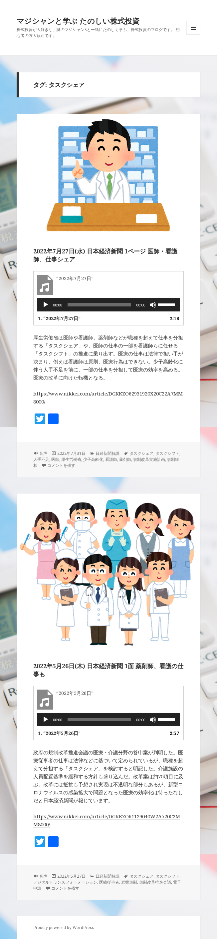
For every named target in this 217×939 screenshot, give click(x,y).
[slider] (99, 304)
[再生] (45, 304)
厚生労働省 (71, 459)
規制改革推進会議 (155, 882)
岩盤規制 (129, 882)
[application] (108, 304)
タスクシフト (167, 453)
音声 (43, 453)
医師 (55, 459)
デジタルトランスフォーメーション (65, 882)
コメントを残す (61, 465)
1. (59, 318)
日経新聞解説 (107, 453)
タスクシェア (141, 453)
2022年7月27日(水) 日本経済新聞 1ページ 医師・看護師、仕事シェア (105, 255)
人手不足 (41, 459)
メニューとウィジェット (193, 34)
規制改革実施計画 (149, 459)
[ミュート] (152, 304)
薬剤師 (125, 459)
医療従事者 (109, 882)
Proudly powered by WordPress (63, 927)
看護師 (111, 459)
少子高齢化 (93, 459)
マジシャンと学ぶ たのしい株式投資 (78, 21)
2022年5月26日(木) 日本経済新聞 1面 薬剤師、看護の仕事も (108, 670)
